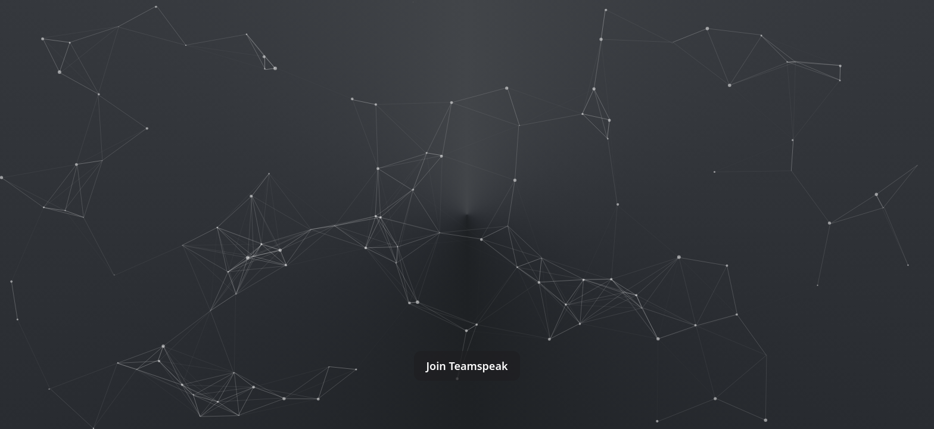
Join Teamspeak (467, 366)
